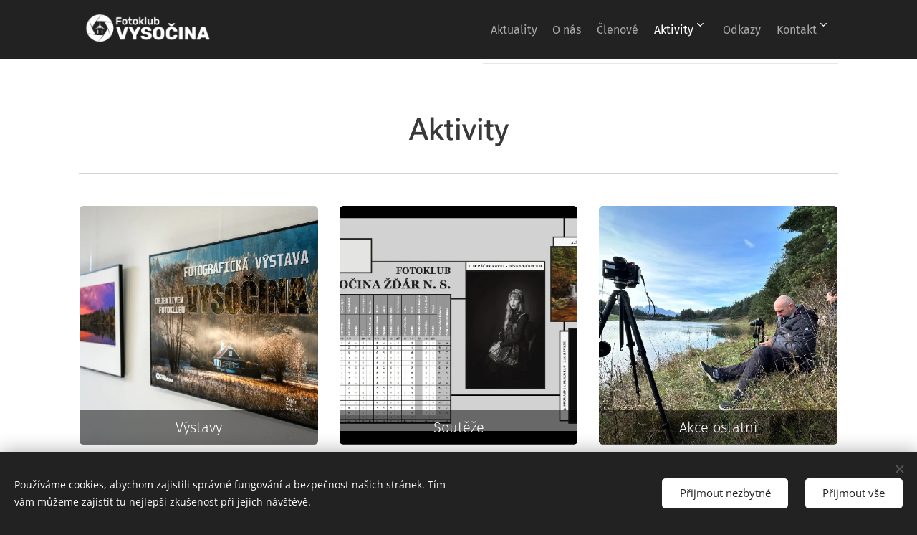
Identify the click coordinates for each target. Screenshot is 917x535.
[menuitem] (465, 29)
